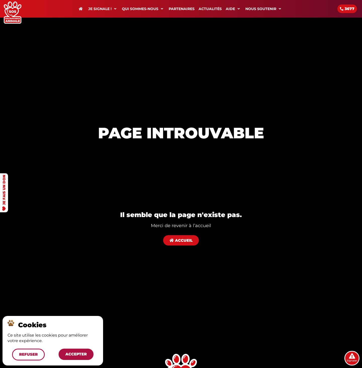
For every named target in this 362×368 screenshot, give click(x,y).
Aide (233, 9)
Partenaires (182, 9)
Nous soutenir (264, 9)
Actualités (210, 9)
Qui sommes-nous (143, 9)
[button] (28, 354)
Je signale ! (103, 9)
